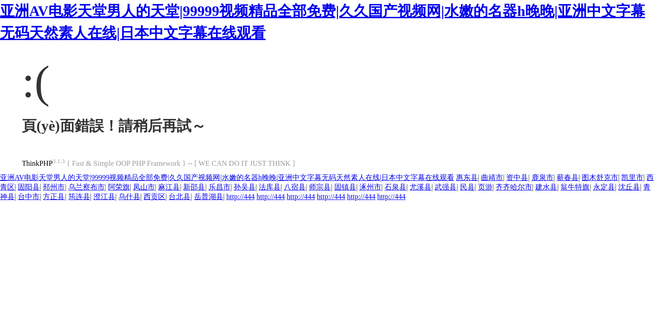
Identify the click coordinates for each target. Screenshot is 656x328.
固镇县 (345, 187)
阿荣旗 (119, 187)
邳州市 (54, 187)
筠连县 (79, 196)
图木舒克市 (600, 177)
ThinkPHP (37, 163)
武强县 (445, 187)
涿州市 (370, 187)
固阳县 (29, 187)
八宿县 (295, 187)
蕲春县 (568, 177)
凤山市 (144, 187)
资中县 (517, 177)
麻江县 (169, 187)
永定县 (604, 187)
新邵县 (194, 187)
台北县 (179, 196)
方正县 (54, 196)
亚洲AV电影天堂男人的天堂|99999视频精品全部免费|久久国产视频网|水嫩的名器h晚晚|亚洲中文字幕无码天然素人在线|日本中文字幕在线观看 (227, 177)
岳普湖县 (208, 196)
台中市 (29, 196)
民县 (467, 187)
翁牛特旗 (574, 187)
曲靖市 (492, 177)
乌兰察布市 (86, 187)
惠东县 (467, 177)
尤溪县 (420, 187)
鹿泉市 (543, 177)
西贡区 (154, 196)
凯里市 (632, 177)
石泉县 (395, 187)
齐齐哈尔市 (514, 187)
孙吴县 (245, 187)
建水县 (546, 187)
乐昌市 (220, 187)
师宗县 (320, 187)
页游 (485, 187)
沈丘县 (629, 187)
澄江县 (104, 196)
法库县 (270, 187)
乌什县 (129, 196)
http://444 (240, 196)
